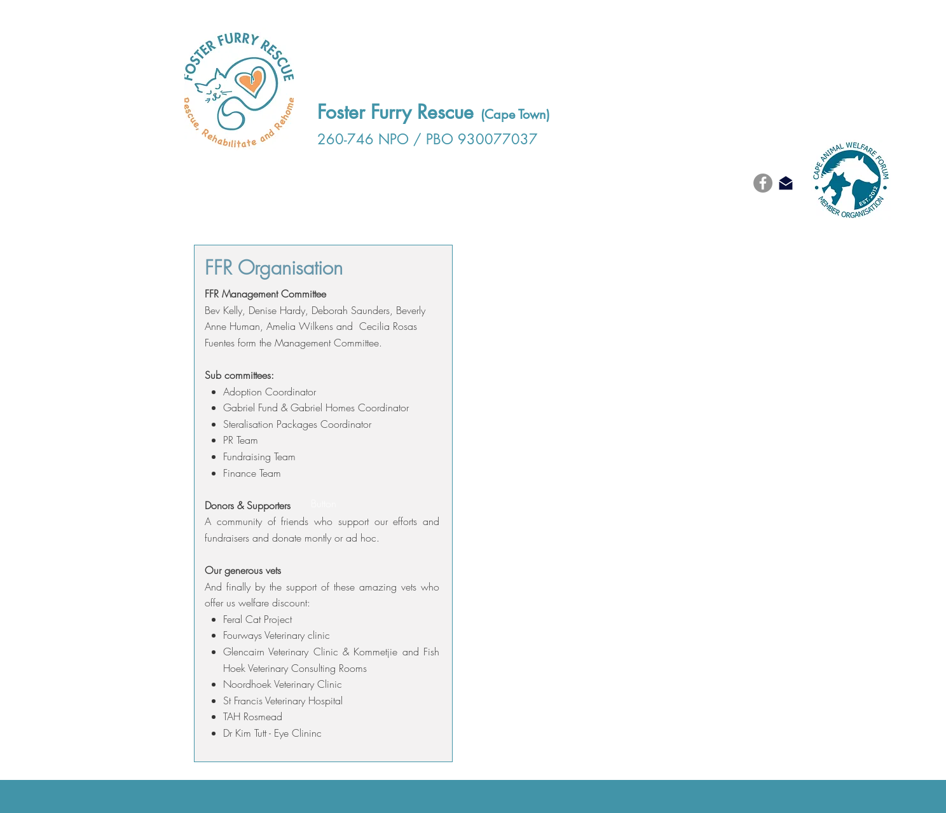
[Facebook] (762, 183)
